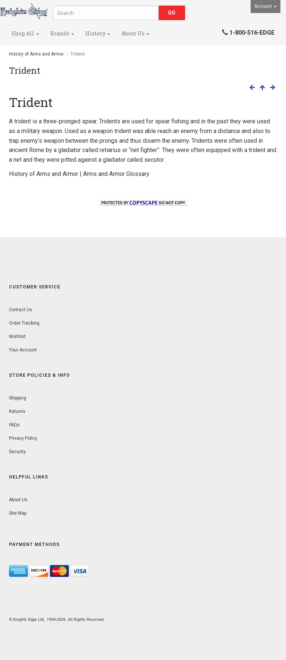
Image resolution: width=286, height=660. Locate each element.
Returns (17, 411)
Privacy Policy (23, 438)
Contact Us (20, 309)
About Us (135, 33)
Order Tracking (24, 323)
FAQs (14, 424)
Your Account (23, 350)
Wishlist (17, 336)
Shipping (17, 398)
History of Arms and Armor (36, 54)
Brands (62, 33)
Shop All (25, 33)
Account (265, 6)
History (97, 33)
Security (17, 451)
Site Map (17, 513)
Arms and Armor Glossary (116, 173)
